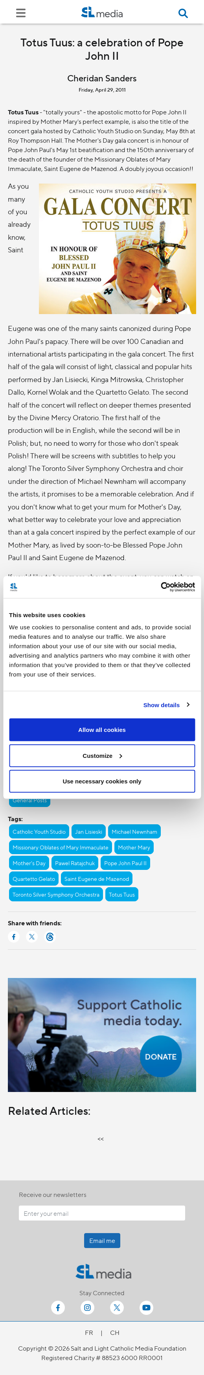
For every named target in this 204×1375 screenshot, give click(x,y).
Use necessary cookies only (101, 781)
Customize (102, 755)
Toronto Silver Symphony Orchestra (56, 894)
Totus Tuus (122, 894)
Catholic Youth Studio (39, 831)
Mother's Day (29, 862)
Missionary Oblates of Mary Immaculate (60, 847)
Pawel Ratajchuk (75, 862)
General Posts (30, 799)
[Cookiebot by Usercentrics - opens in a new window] (160, 587)
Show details (161, 704)
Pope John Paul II (125, 862)
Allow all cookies (102, 729)
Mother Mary (134, 847)
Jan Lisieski (88, 831)
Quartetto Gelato (34, 878)
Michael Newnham (134, 831)
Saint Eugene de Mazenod (96, 878)
